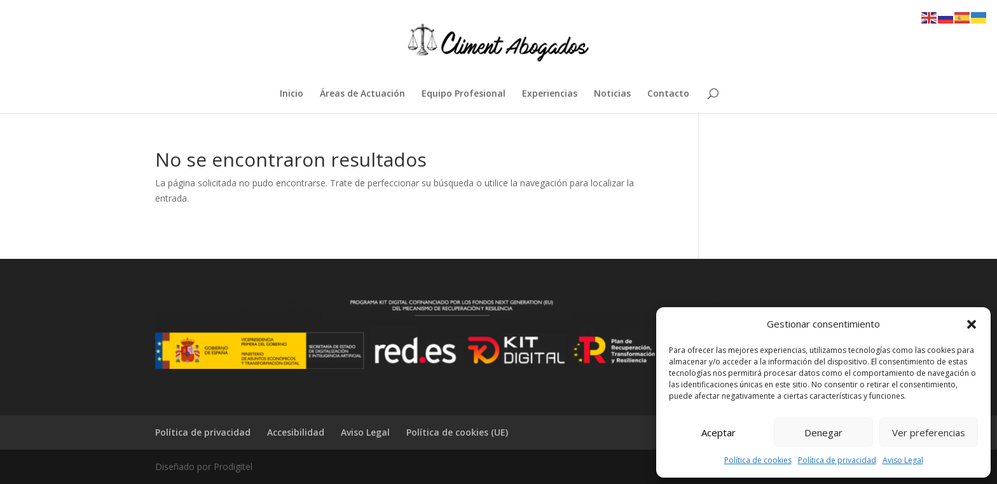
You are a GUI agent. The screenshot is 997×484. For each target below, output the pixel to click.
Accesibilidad (295, 432)
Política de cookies (758, 460)
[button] (971, 324)
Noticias (612, 94)
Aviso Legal (903, 460)
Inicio (291, 94)
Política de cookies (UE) (457, 432)
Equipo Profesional (463, 94)
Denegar (823, 432)
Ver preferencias (928, 432)
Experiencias (549, 94)
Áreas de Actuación (362, 94)
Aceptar (718, 432)
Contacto (668, 94)
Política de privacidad (837, 460)
